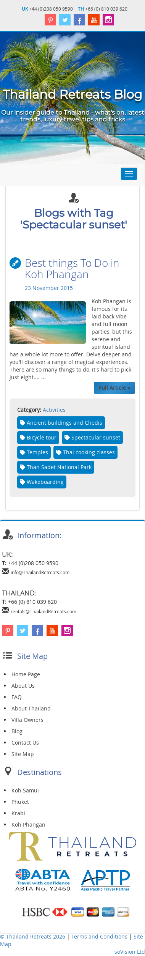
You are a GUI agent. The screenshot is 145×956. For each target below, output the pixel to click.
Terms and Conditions (100, 936)
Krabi (18, 813)
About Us (23, 686)
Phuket (20, 802)
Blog (17, 731)
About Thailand (31, 708)
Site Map (22, 754)
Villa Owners (27, 720)
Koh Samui (25, 790)
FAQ (16, 697)
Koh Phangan (28, 824)
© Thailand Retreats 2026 (32, 936)
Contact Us (25, 743)
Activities (54, 409)
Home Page (25, 674)
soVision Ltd (129, 952)
